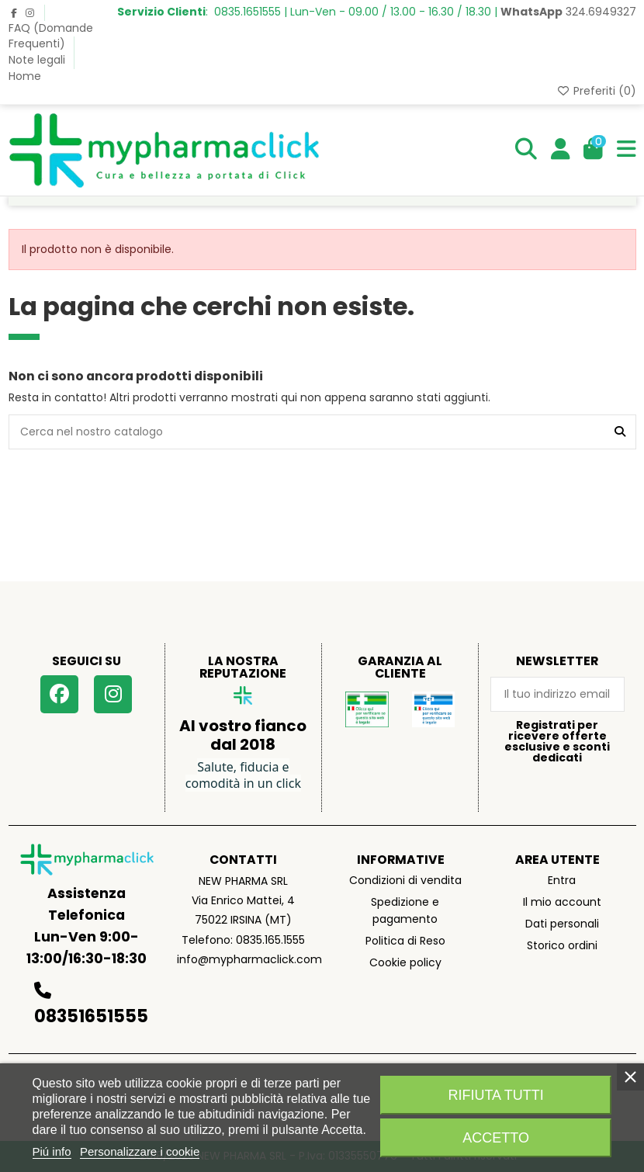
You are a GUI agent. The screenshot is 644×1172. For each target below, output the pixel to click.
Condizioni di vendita (405, 880)
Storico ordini (562, 945)
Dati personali (562, 923)
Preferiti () (596, 91)
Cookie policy (405, 962)
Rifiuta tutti (495, 1095)
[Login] (560, 149)
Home (25, 76)
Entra (562, 880)
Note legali (38, 60)
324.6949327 (568, 11)
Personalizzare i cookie (139, 1151)
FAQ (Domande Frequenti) (51, 35)
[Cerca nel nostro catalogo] (620, 431)
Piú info (52, 1151)
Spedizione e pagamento (405, 910)
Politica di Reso (405, 940)
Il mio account (562, 902)
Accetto (495, 1138)
